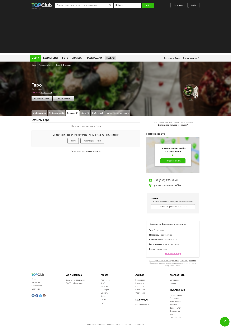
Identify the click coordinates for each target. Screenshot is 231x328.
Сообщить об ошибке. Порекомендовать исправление (173, 260)
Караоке (104, 286)
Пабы (103, 299)
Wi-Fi (175, 239)
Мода (172, 314)
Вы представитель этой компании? (173, 125)
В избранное (63, 98)
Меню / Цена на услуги (118, 113)
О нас (34, 279)
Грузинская (161, 249)
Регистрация (179, 5)
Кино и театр (175, 301)
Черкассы (140, 324)
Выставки (139, 286)
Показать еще (173, 253)
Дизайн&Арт (175, 308)
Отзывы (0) (72, 113)
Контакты (36, 289)
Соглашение (37, 286)
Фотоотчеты (177, 274)
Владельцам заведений (76, 280)
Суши (103, 303)
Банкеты (104, 293)
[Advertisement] (115, 32)
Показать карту (173, 160)
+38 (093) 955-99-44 (166, 180)
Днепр (124, 324)
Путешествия (175, 318)
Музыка (173, 305)
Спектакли (140, 290)
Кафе (103, 296)
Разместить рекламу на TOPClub (173, 207)
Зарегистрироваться (92, 141)
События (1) (97, 113)
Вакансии (36, 282)
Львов (131, 324)
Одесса (101, 324)
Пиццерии (105, 290)
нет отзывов (46, 92)
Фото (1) (85, 113)
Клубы (103, 283)
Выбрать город (190, 58)
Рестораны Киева (46, 65)
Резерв (110, 58)
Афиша (77, 58)
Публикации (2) (56, 113)
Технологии (175, 311)
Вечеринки (140, 280)
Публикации (93, 58)
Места (35, 58)
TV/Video (167, 239)
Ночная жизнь (176, 295)
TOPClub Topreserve (74, 283)
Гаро (58, 65)
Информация (39, 113)
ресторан (174, 244)
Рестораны (37, 89)
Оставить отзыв (42, 98)
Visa (170, 235)
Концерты (139, 283)
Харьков (110, 324)
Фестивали (140, 293)
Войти (193, 5)
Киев (34, 65)
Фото (65, 58)
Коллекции (50, 58)
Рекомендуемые (142, 305)
